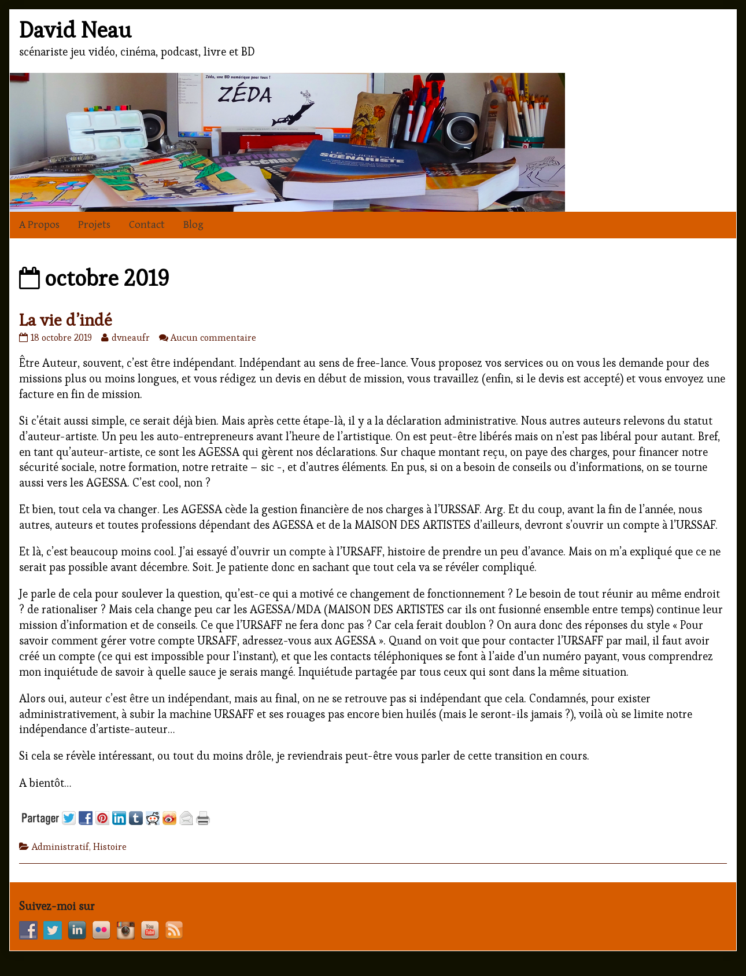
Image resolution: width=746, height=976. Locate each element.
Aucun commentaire (213, 338)
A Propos (39, 224)
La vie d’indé (65, 320)
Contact (147, 224)
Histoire (110, 847)
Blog (193, 224)
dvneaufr (130, 338)
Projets (94, 224)
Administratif (60, 847)
